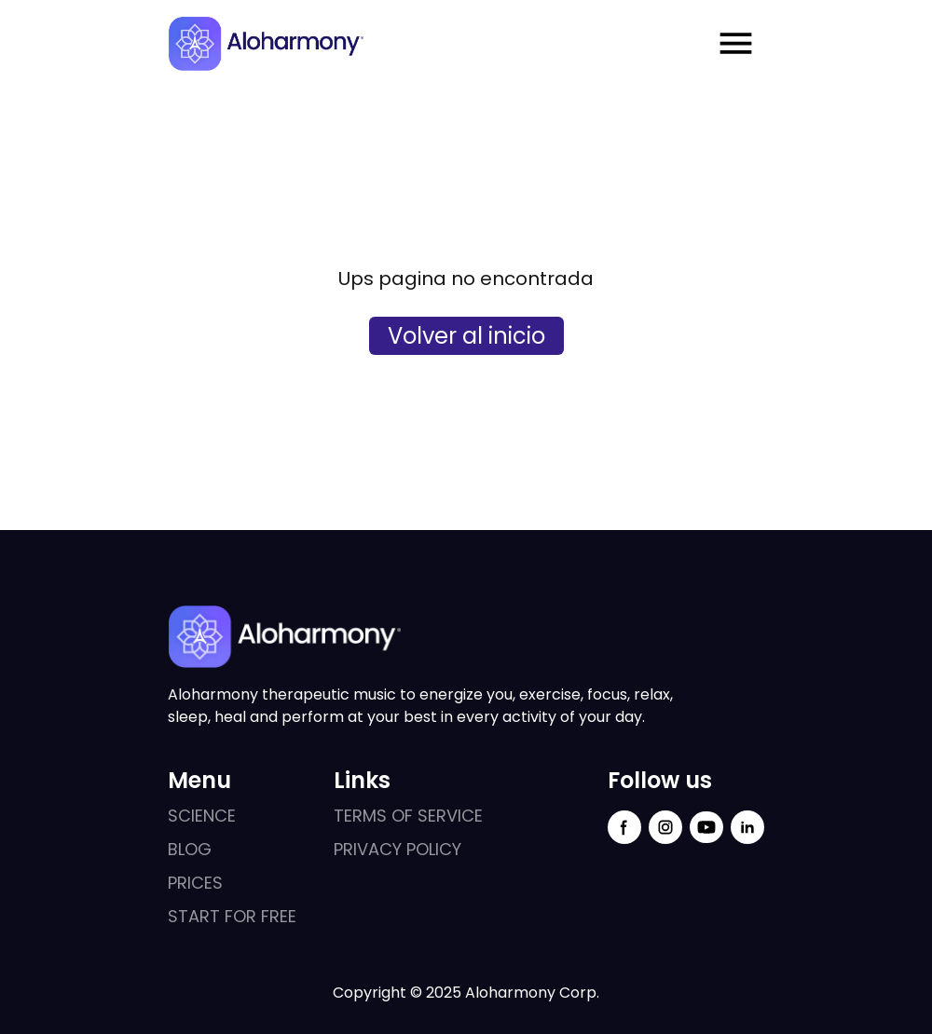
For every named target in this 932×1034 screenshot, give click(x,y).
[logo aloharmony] (265, 44)
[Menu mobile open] (735, 43)
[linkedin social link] (747, 827)
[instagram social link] (665, 827)
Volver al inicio (466, 335)
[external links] (232, 816)
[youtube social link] (706, 827)
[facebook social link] (624, 827)
